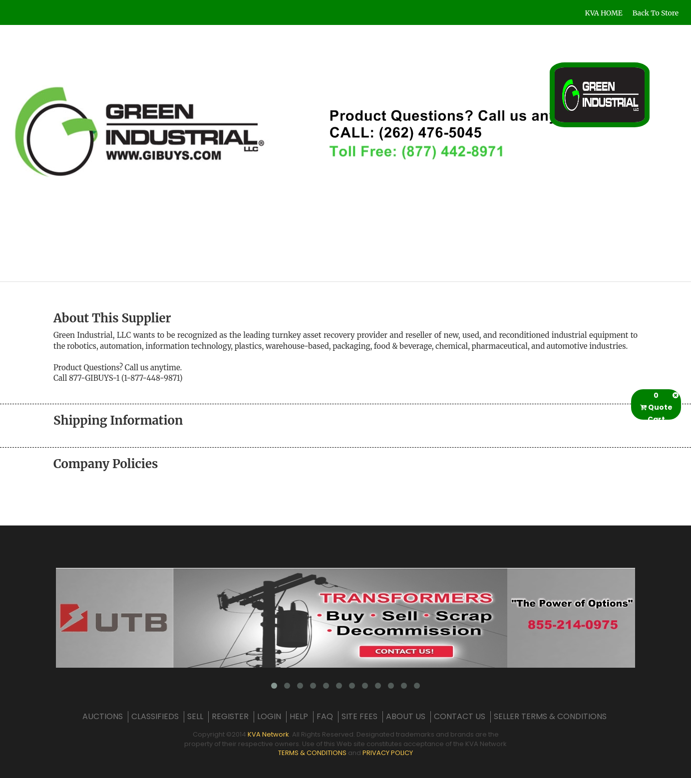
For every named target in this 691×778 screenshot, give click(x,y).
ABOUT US (405, 716)
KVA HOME (604, 12)
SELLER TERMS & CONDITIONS (550, 716)
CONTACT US (459, 716)
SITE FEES (359, 716)
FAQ (325, 716)
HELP (299, 716)
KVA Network (268, 734)
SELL (195, 716)
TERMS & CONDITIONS (312, 753)
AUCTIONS (102, 716)
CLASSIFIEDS (155, 716)
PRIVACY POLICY (387, 753)
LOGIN (269, 716)
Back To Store (656, 12)
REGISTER (230, 716)
